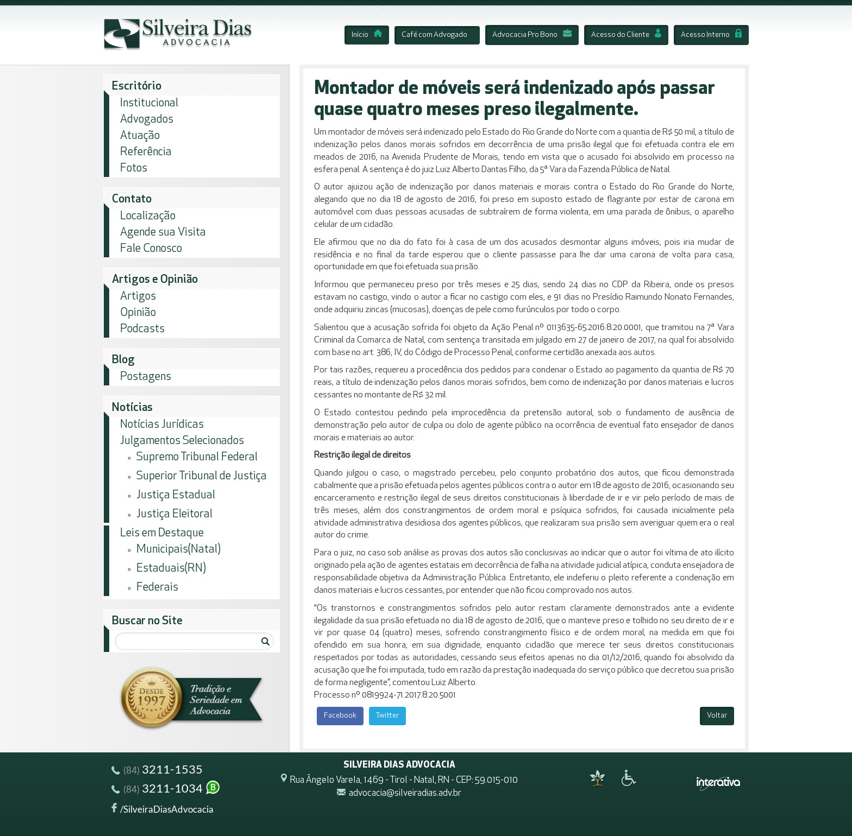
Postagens (145, 377)
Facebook (340, 716)
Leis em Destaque (162, 533)
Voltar (717, 716)
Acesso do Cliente (626, 35)
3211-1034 (166, 790)
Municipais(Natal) (178, 549)
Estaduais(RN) (171, 568)
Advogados (146, 119)
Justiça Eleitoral (174, 514)
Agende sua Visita (163, 232)
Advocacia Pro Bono (532, 35)
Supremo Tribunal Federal (197, 457)
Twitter (387, 716)
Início (367, 35)
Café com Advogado (434, 35)
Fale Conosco (151, 249)
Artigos (138, 296)
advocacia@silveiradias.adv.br (405, 794)
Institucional (149, 103)
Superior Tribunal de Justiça (201, 476)
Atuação (140, 136)
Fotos (133, 168)
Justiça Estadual (175, 495)
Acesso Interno (711, 35)
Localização (148, 216)
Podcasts (142, 329)
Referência (146, 152)
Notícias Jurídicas (162, 424)
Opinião (138, 313)
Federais (157, 587)
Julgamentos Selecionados (182, 441)
